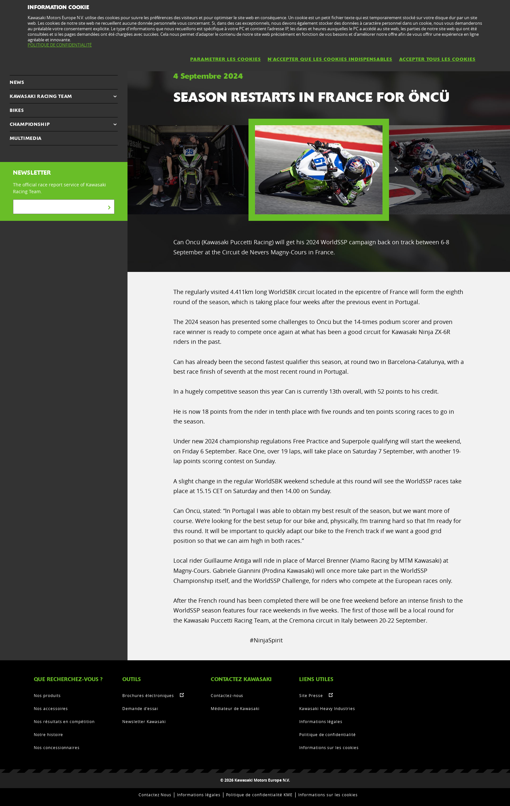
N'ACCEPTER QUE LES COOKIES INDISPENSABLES (330, 59)
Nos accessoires (51, 708)
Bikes (17, 110)
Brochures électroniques (148, 695)
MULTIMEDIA (26, 138)
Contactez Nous (155, 794)
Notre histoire (48, 734)
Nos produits (47, 695)
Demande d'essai (140, 708)
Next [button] (396, 170)
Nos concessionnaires (57, 747)
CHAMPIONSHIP (30, 124)
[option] (318, 169)
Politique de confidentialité (327, 734)
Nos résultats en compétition (64, 721)
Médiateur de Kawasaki (235, 708)
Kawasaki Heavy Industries (327, 708)
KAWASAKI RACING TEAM (41, 96)
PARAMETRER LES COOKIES (225, 59)
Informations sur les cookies (329, 747)
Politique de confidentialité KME (259, 794)
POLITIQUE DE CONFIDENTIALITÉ (60, 45)
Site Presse (311, 695)
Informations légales (320, 721)
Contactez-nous (227, 695)
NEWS (17, 82)
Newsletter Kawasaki (144, 721)
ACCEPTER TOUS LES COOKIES (437, 59)
